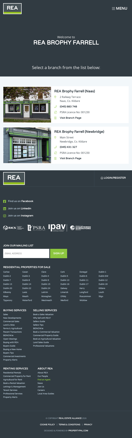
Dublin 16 (64, 284)
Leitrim (44, 292)
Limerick (64, 292)
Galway (63, 288)
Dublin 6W (103, 276)
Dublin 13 (7, 284)
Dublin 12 (103, 280)
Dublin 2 (7, 276)
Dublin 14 (26, 284)
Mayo (5, 296)
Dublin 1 (102, 272)
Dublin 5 (64, 276)
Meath (25, 296)
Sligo (101, 296)
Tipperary (7, 300)
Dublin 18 (103, 284)
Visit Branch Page (70, 117)
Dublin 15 (45, 284)
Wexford (64, 300)
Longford (84, 292)
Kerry (82, 288)
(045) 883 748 (68, 106)
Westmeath (46, 300)
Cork (62, 272)
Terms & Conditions (69, 425)
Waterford (27, 300)
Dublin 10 (64, 280)
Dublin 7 (7, 280)
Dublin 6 (83, 276)
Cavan (25, 272)
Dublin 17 (84, 284)
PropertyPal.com (78, 431)
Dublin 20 (7, 288)
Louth (101, 292)
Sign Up (58, 253)
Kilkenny (7, 292)
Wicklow (83, 300)
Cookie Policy (47, 425)
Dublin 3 (26, 276)
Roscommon (85, 296)
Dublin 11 (84, 280)
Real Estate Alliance (70, 418)
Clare (43, 272)
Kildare (102, 288)
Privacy (88, 425)
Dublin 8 (26, 280)
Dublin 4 (45, 276)
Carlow (6, 272)
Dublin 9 (45, 280)
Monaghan (46, 296)
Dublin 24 (45, 288)
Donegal (83, 272)
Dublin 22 (26, 288)
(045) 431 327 (68, 147)
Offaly (63, 296)
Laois (24, 292)
